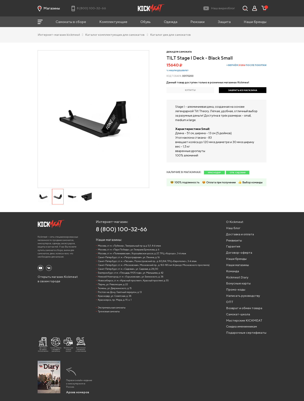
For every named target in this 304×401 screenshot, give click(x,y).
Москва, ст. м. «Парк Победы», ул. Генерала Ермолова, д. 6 (128, 249)
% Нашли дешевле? (177, 70)
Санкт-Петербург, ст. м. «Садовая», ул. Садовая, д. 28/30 (128, 268)
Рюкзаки (197, 22)
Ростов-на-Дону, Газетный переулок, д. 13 (120, 292)
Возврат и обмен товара (244, 308)
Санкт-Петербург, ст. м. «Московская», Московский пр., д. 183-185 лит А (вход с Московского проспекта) (154, 265)
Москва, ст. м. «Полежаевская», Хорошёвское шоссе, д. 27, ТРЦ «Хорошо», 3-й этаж (142, 253)
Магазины (49, 8)
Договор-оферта (239, 252)
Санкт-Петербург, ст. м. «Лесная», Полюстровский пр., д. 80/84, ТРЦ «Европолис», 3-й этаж (147, 261)
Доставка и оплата (240, 234)
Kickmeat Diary (237, 277)
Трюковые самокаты (109, 311)
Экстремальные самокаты (111, 307)
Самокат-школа (238, 314)
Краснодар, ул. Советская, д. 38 (114, 295)
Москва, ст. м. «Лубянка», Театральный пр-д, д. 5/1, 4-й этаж (129, 245)
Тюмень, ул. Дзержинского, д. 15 (115, 288)
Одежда (170, 22)
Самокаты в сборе (71, 22)
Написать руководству (243, 296)
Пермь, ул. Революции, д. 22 (113, 284)
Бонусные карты (238, 283)
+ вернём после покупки (246, 65)
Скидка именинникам (241, 326)
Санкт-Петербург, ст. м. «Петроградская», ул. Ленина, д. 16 (129, 257)
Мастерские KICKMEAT (244, 320)
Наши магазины (237, 265)
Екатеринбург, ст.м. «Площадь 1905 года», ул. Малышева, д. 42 (130, 272)
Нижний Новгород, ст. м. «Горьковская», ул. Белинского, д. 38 (130, 276)
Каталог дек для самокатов (170, 35)
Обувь (145, 22)
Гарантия (233, 246)
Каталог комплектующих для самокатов (116, 35)
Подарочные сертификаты (246, 332)
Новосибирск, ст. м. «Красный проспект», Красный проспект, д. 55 (133, 280)
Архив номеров (77, 392)
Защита (224, 22)
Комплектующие (113, 22)
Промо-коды (235, 289)
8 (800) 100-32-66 (121, 229)
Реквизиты (234, 240)
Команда (232, 271)
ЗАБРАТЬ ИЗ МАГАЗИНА (242, 90)
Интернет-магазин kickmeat (60, 35)
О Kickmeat (234, 222)
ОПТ (229, 302)
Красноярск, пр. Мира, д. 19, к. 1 (114, 299)
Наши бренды (255, 22)
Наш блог (233, 228)
